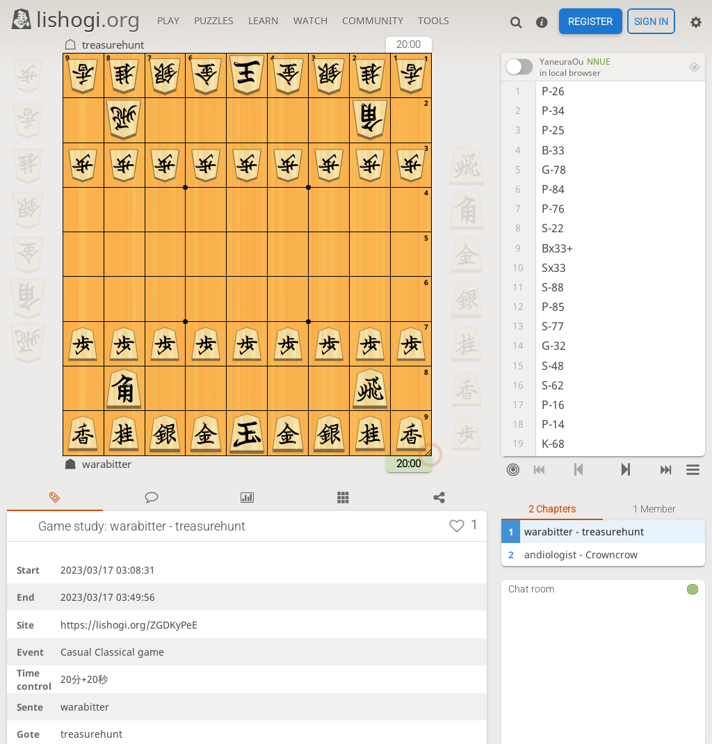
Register (590, 21)
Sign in (651, 21)
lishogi (75, 19)
